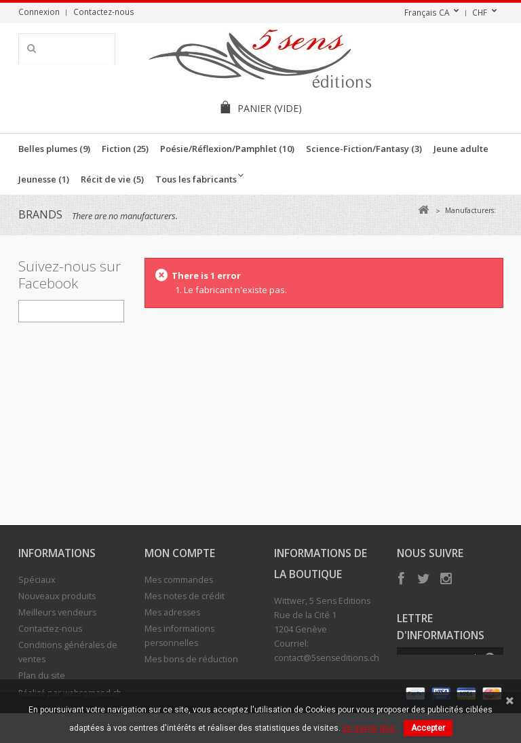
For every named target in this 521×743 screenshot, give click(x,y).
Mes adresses (172, 612)
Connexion (39, 11)
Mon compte (179, 553)
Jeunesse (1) (43, 179)
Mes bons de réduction (191, 659)
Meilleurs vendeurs (57, 612)
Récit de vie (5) (112, 179)
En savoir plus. (370, 728)
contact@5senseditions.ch (326, 658)
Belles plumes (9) (54, 148)
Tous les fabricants (196, 179)
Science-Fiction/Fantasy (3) (364, 148)
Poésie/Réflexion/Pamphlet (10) (227, 148)
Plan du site (41, 675)
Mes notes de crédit (184, 596)
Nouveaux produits (57, 596)
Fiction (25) (125, 148)
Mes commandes (178, 580)
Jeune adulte (460, 148)
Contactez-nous (103, 11)
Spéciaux (37, 580)
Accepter (428, 728)
